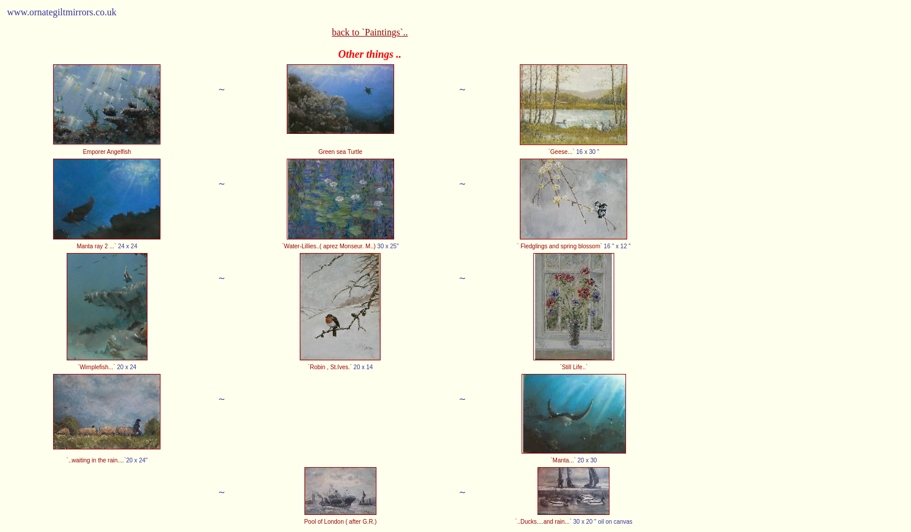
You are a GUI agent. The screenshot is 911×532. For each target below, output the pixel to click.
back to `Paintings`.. (370, 32)
